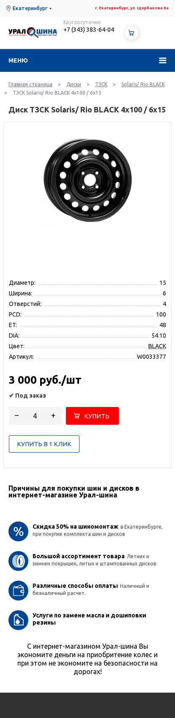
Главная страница (30, 84)
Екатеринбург (30, 8)
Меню (18, 60)
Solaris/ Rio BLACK (143, 84)
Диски (73, 84)
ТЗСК (101, 84)
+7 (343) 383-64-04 (88, 29)
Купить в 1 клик (44, 444)
